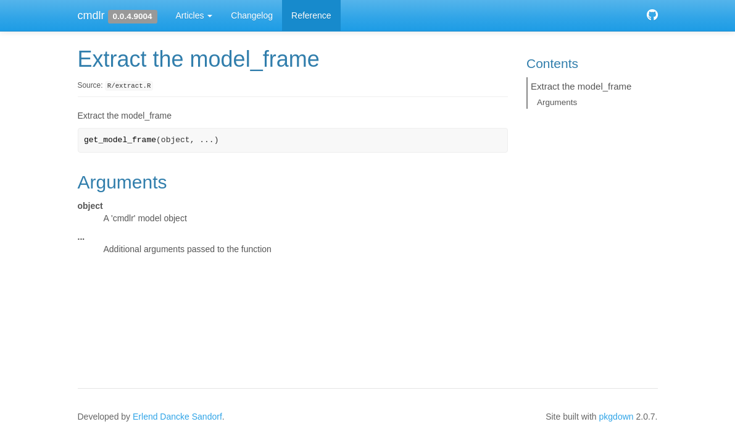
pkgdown (616, 417)
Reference (311, 15)
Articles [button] (194, 15)
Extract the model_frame (581, 86)
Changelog (252, 15)
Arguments (557, 102)
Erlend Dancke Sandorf (177, 417)
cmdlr (91, 15)
